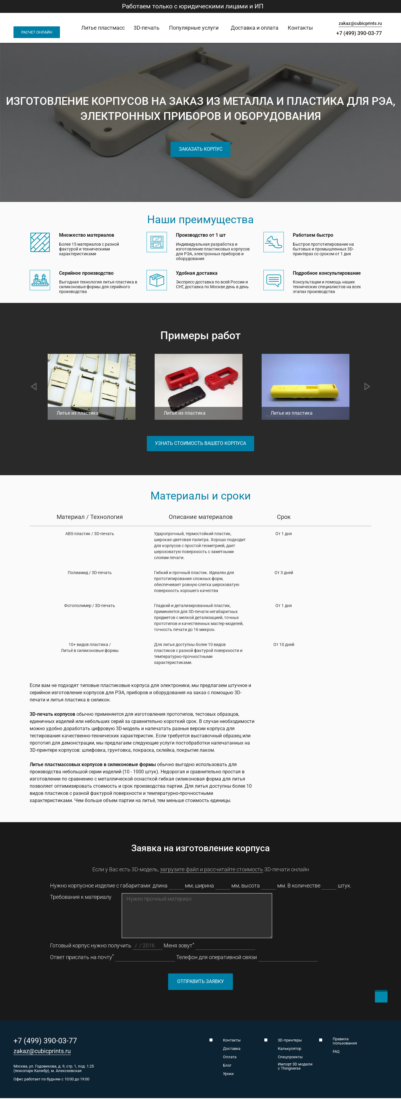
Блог (227, 1066)
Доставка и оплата (254, 28)
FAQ (336, 1052)
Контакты (300, 28)
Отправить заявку (200, 982)
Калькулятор (289, 1049)
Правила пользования (345, 1042)
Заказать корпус (200, 149)
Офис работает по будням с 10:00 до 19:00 (51, 1080)
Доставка (231, 1049)
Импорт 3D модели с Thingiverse (295, 1067)
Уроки (228, 1075)
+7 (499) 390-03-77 (359, 33)
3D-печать (146, 28)
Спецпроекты (290, 1058)
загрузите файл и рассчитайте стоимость (211, 870)
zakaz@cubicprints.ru (360, 23)
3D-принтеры (290, 1041)
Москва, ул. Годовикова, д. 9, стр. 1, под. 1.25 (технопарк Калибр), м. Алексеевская (53, 1069)
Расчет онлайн (36, 32)
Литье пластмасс (103, 28)
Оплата (229, 1058)
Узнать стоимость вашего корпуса (200, 444)
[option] (98, 389)
